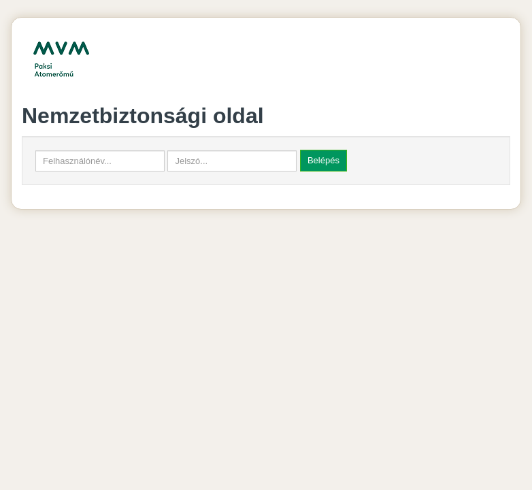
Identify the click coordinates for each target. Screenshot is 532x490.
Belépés (323, 160)
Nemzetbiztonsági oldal (143, 115)
